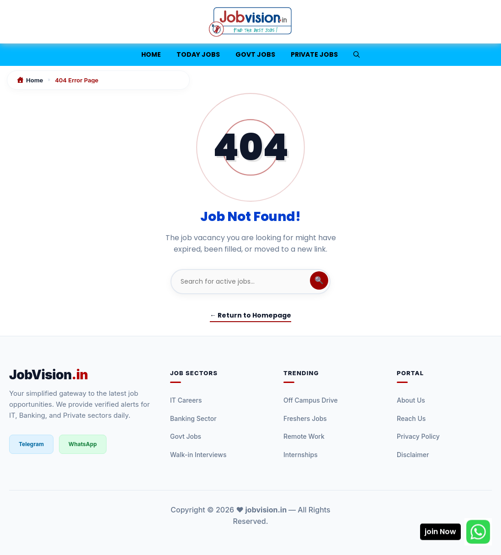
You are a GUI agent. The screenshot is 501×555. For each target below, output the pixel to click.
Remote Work (304, 436)
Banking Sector (193, 418)
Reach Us (411, 418)
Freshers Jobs (305, 418)
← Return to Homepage (250, 315)
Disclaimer (413, 454)
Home (151, 54)
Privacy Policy (418, 436)
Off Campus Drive (310, 400)
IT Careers (186, 400)
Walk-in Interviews (198, 454)
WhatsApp (83, 444)
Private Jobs (314, 54)
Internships (300, 454)
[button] (357, 54)
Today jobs (198, 54)
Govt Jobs (255, 54)
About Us (411, 400)
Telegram (31, 444)
